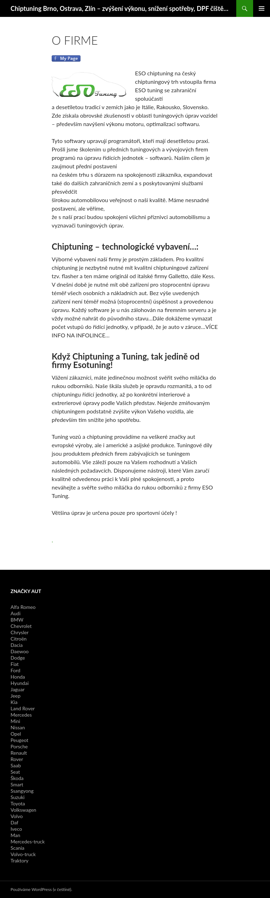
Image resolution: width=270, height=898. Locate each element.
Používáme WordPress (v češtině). (41, 889)
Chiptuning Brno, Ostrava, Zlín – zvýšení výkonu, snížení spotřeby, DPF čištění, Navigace (120, 8)
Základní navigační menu (261, 8)
